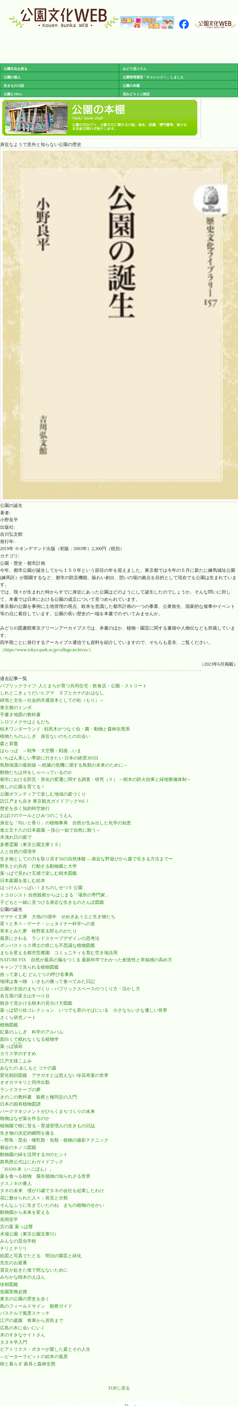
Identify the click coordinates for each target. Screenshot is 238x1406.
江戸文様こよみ (16, 1061)
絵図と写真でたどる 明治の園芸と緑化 (40, 1255)
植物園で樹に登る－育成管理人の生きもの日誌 (47, 1125)
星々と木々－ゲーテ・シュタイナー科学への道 (47, 923)
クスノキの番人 (16, 1183)
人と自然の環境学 (18, 851)
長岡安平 (9, 1219)
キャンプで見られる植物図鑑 (29, 967)
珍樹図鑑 (9, 1284)
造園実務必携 (13, 1291)
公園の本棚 (129, 86)
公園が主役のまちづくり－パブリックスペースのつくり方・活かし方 (70, 988)
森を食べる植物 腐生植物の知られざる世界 (45, 1176)
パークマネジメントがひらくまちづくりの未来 (47, 1111)
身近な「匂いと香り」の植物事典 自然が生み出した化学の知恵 (65, 822)
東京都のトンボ (16, 707)
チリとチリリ (13, 1248)
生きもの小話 (12, 86)
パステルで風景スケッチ (25, 1313)
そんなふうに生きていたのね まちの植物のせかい (52, 1205)
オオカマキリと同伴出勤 (25, 1082)
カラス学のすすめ (18, 1053)
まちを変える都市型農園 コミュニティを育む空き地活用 (59, 952)
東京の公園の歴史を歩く (25, 1298)
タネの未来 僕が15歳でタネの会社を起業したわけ (52, 1190)
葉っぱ (11, 1046)
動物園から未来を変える (25, 1212)
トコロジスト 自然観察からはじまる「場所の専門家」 (55, 895)
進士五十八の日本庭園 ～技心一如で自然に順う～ (50, 830)
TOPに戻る (119, 1388)
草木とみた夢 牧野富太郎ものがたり (38, 931)
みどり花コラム (132, 69)
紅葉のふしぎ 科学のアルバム (31, 1031)
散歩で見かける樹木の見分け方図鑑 (36, 1003)
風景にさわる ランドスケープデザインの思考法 (49, 938)
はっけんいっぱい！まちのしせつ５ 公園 (41, 887)
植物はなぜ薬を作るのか (25, 1118)
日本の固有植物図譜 (20, 1104)
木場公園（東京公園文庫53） (29, 1234)
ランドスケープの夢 (20, 1089)
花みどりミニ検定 (134, 94)
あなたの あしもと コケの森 (28, 1068)
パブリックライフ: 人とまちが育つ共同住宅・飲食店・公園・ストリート (73, 685)
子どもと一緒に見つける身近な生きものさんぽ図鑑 (52, 902)
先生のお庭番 (13, 1262)
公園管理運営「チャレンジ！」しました (151, 77)
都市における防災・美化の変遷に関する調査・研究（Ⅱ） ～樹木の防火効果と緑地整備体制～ (95, 779)
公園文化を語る (13, 69)
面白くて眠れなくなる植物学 (29, 1039)
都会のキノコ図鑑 (18, 1147)
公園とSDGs (11, 94)
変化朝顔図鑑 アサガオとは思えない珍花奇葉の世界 (54, 1075)
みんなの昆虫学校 (18, 1241)
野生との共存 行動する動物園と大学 (38, 866)
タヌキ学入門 (13, 1342)
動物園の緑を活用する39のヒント (34, 1154)
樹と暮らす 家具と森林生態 (27, 1363)
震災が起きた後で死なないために (34, 1270)
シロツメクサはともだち (25, 721)
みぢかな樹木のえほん (22, 1277)
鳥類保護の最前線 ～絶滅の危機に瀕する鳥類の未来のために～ (64, 765)
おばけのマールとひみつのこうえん (36, 815)
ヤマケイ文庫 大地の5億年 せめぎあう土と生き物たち (57, 916)
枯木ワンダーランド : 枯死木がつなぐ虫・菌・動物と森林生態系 (65, 729)
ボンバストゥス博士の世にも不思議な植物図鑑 (47, 945)
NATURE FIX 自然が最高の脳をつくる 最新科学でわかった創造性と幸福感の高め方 (86, 959)
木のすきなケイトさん (22, 1334)
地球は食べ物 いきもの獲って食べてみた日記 (47, 981)
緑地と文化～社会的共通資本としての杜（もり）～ (52, 700)
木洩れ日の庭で (16, 837)
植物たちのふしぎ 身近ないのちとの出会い (45, 736)
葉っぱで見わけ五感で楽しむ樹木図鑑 (38, 873)
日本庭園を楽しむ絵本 (22, 880)
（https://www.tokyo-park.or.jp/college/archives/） (46, 649)
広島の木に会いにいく (22, 1327)
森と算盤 (9, 743)
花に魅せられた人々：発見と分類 (34, 1197)
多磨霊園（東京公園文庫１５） (31, 844)
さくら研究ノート (18, 1017)
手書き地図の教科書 (20, 714)
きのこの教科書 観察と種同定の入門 (38, 1097)
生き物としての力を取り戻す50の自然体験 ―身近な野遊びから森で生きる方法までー (86, 858)
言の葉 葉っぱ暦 (16, 1226)
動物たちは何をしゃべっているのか (36, 772)
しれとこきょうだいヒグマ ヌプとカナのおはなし (52, 692)
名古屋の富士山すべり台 (25, 995)
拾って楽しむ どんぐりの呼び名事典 (36, 974)
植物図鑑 (9, 1024)
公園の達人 (10, 77)
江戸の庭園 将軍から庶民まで (31, 1320)
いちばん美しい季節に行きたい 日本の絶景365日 (49, 758)
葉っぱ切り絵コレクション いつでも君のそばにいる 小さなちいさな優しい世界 (83, 1010)
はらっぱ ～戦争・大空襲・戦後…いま (40, 750)
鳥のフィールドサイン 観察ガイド (36, 1306)
